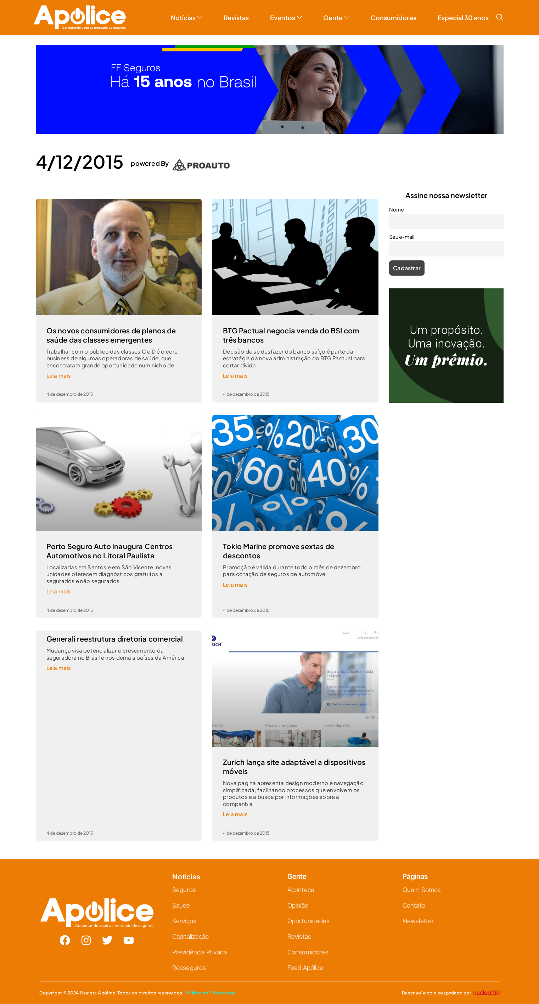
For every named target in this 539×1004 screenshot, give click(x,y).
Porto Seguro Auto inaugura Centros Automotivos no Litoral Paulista (109, 551)
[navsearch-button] (500, 17)
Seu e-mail (401, 236)
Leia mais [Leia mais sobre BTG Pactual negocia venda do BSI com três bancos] (235, 375)
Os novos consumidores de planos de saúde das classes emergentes (111, 335)
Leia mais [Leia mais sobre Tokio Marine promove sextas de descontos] (235, 584)
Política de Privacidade (210, 992)
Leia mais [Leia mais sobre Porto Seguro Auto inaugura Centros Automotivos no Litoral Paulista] (58, 591)
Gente (336, 17)
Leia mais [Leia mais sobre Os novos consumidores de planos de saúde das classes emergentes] (58, 375)
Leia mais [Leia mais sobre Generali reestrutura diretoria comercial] (58, 667)
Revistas (236, 17)
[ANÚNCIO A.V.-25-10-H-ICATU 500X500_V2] (446, 400)
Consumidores (393, 17)
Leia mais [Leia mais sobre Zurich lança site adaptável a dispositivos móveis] (235, 814)
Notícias (186, 17)
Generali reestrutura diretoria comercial (114, 638)
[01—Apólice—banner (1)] (270, 131)
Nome (396, 209)
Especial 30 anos (463, 17)
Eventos (286, 17)
